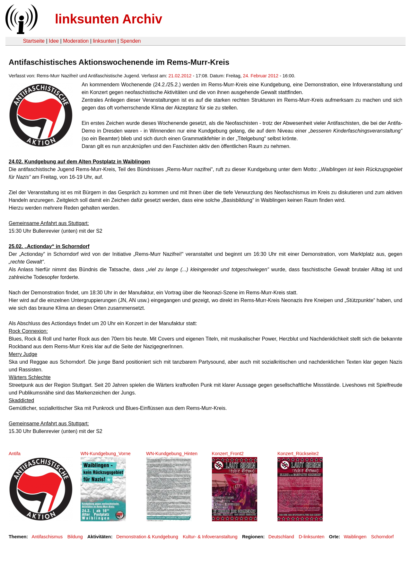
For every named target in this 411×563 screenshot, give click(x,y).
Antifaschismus (47, 536)
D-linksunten (311, 536)
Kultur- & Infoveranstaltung (210, 536)
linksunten (104, 41)
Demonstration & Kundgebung (147, 536)
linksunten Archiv (108, 19)
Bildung (75, 536)
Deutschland (281, 536)
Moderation (76, 41)
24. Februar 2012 (260, 75)
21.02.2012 (179, 75)
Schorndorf (382, 536)
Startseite (34, 41)
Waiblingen (355, 536)
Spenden (130, 41)
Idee (54, 41)
